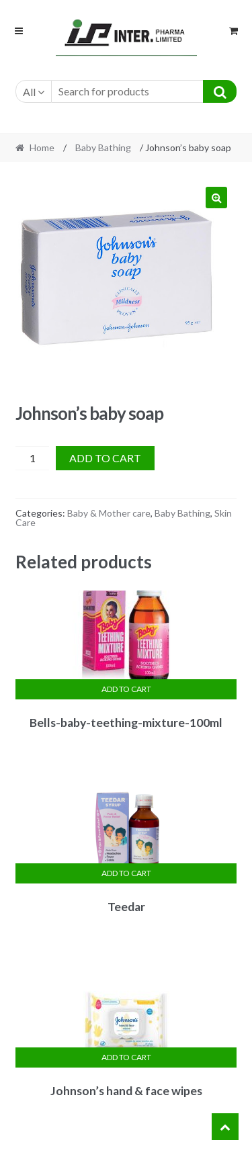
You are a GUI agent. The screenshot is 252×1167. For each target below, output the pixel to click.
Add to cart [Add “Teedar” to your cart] (126, 873)
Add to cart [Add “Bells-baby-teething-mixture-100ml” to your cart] (126, 689)
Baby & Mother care (109, 513)
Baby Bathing (103, 147)
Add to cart (105, 457)
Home (42, 147)
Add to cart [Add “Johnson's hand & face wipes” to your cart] (126, 1057)
